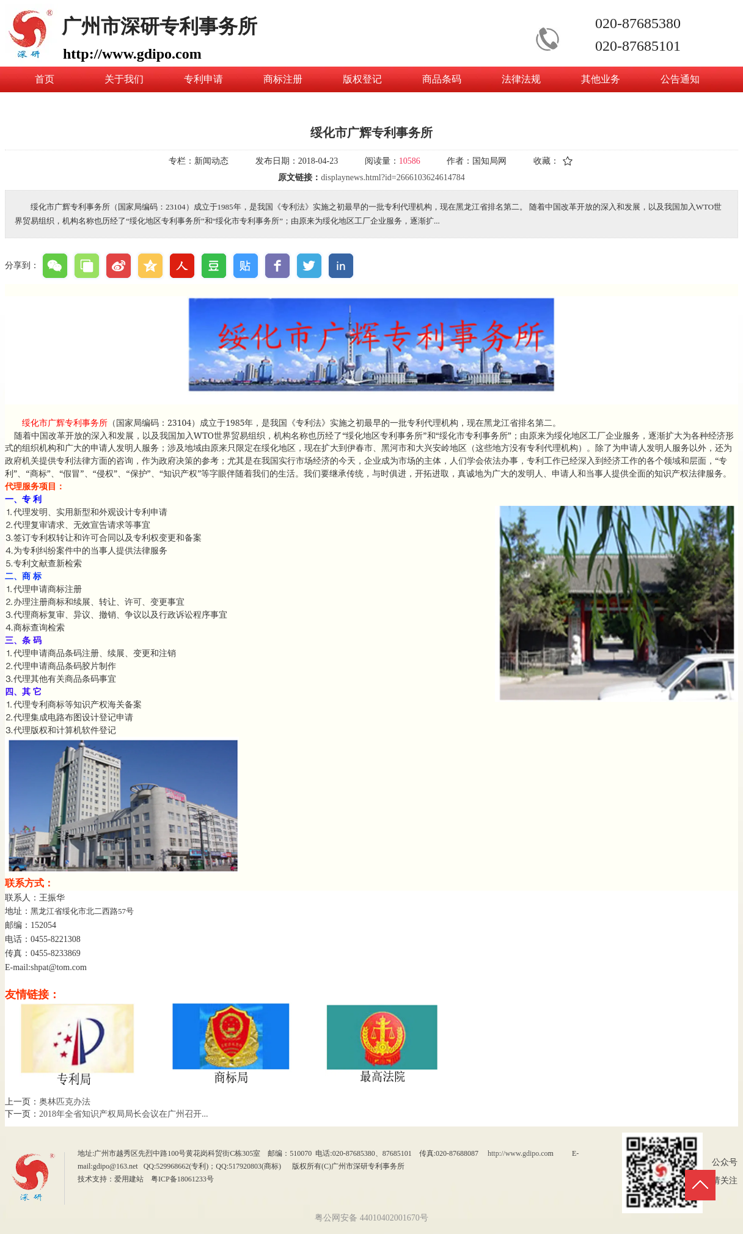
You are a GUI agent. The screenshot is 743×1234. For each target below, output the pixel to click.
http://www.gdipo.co (518, 1153)
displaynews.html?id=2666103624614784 (392, 177)
